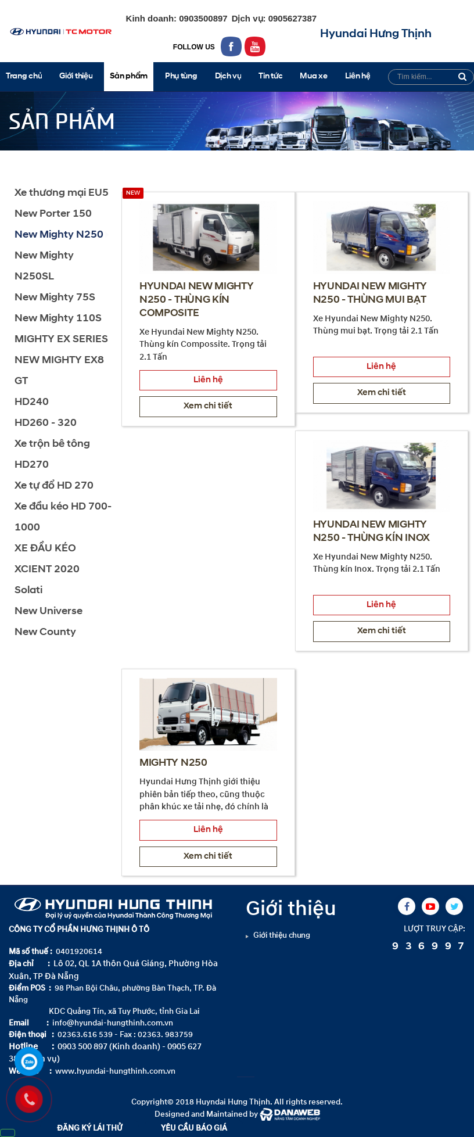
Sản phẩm (56, 160)
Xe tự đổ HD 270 (54, 486)
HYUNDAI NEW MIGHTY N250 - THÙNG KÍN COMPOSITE (196, 300)
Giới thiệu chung (281, 935)
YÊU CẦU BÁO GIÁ (194, 1128)
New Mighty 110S (58, 318)
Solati (28, 590)
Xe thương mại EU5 (62, 193)
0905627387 (291, 18)
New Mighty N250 (125, 160)
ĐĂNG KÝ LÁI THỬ (90, 1128)
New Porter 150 (53, 214)
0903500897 (202, 18)
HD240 (32, 402)
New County (45, 632)
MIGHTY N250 (173, 763)
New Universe (48, 611)
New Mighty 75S (55, 297)
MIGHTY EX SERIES (61, 339)
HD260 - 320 (46, 423)
